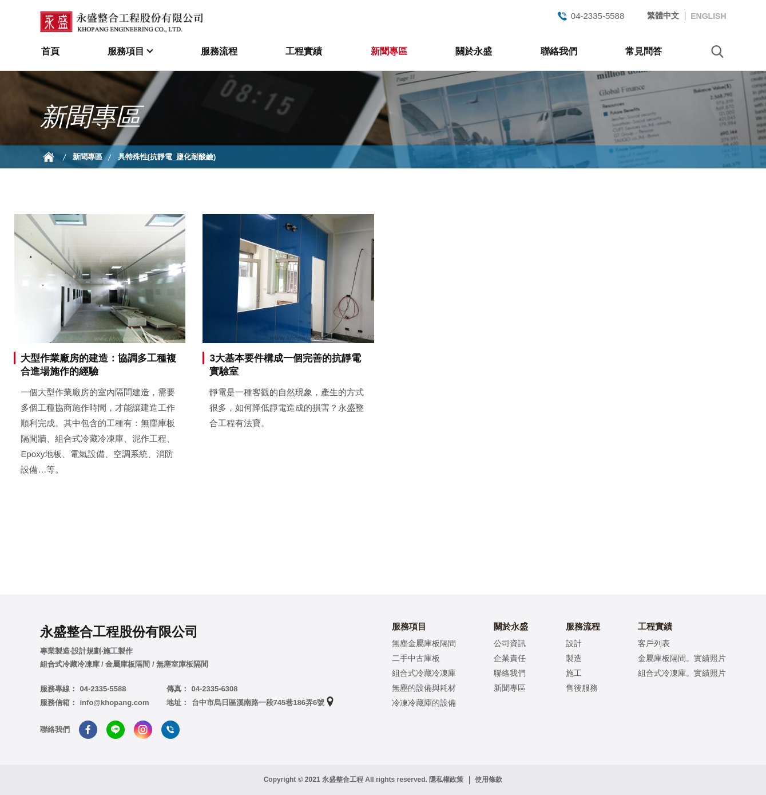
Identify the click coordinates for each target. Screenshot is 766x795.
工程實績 (303, 51)
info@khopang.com (114, 702)
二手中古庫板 (416, 658)
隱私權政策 (446, 780)
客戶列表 (654, 643)
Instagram (143, 730)
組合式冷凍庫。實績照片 (682, 673)
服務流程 (219, 51)
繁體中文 (663, 15)
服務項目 (127, 51)
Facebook (88, 730)
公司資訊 (510, 643)
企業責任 (510, 658)
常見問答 (643, 51)
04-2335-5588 (590, 16)
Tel (170, 730)
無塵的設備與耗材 (424, 687)
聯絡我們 (559, 51)
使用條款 (488, 780)
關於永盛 (473, 51)
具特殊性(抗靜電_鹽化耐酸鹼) (167, 156)
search (717, 51)
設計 (574, 643)
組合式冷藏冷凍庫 (424, 673)
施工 (574, 673)
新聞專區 (389, 51)
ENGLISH (708, 16)
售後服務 (582, 687)
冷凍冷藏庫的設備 (424, 702)
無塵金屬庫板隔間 (424, 643)
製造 (574, 658)
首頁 (50, 51)
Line (115, 730)
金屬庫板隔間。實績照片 (682, 658)
